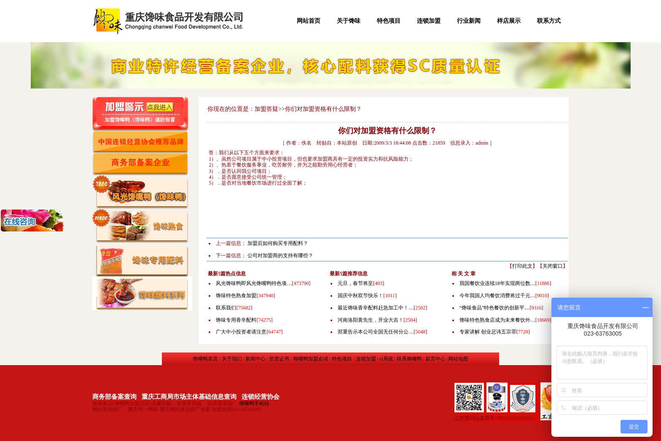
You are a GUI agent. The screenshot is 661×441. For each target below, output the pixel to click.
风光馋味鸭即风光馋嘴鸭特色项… (254, 283)
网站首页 (308, 21)
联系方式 (549, 21)
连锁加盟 (429, 21)
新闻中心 (255, 359)
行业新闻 (469, 21)
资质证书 (279, 359)
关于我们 (232, 359)
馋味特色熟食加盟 (236, 295)
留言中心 (435, 359)
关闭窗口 (553, 266)
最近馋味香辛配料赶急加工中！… (376, 308)
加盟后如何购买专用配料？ (277, 243)
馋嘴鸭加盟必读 (310, 359)
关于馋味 (348, 21)
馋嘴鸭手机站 (254, 403)
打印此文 (522, 266)
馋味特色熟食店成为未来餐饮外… (497, 320)
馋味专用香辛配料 (236, 320)
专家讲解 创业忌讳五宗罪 (487, 332)
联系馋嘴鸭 (409, 359)
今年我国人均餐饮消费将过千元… (497, 295)
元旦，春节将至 (355, 283)
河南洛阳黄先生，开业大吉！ (370, 320)
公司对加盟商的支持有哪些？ (280, 255)
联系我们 (226, 308)
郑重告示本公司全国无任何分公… (376, 332)
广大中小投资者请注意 (241, 332)
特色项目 (388, 21)
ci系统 (386, 359)
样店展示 (509, 21)
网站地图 (458, 359)
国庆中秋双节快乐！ (360, 295)
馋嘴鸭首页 (205, 359)
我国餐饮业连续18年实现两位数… (497, 283)
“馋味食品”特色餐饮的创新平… (494, 308)
